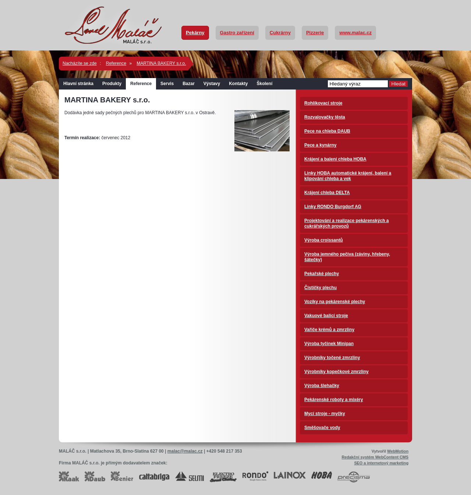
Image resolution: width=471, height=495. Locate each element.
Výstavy (211, 83)
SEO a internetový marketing (381, 463)
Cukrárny (280, 32)
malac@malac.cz (185, 451)
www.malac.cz (355, 32)
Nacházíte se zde (80, 63)
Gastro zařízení (237, 32)
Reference (116, 63)
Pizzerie (315, 32)
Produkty (111, 83)
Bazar (189, 83)
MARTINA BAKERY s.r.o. (161, 63)
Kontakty (238, 83)
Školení (265, 83)
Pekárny (195, 32)
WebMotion (397, 451)
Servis (167, 83)
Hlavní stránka (78, 83)
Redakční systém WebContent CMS (374, 457)
